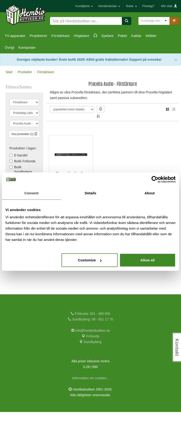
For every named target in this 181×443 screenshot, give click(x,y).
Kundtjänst (84, 6)
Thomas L (69, 113)
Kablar (136, 36)
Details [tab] (90, 193)
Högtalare (81, 36)
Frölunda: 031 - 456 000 (90, 345)
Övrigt (9, 47)
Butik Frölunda (24, 161)
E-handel (20, 155)
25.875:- (70, 274)
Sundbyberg (90, 373)
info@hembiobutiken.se (90, 361)
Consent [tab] (31, 193)
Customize (90, 260)
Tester (131, 6)
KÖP (64, 283)
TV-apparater (15, 36)
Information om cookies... (90, 409)
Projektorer (38, 36)
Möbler (151, 36)
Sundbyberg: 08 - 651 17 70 (90, 350)
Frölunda (90, 367)
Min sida (169, 6)
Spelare (107, 36)
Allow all (147, 260)
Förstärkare (60, 36)
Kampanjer (27, 47)
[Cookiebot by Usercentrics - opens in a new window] (155, 179)
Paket (122, 36)
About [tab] (149, 193)
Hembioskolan (109, 6)
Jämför (78, 283)
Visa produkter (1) (24, 134)
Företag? (148, 6)
